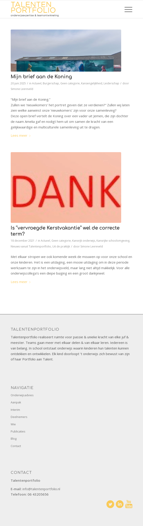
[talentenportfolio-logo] (59, 9)
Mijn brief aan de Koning (41, 76)
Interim (15, 410)
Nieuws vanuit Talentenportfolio (31, 246)
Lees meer (21, 135)
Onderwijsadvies (22, 395)
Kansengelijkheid (91, 83)
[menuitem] (126, 9)
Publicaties (18, 431)
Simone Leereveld (22, 89)
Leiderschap (111, 83)
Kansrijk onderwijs (83, 241)
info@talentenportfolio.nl (41, 489)
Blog (13, 439)
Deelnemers (19, 417)
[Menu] (126, 9)
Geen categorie (70, 83)
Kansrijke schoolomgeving (112, 241)
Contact (16, 446)
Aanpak (16, 402)
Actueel (36, 83)
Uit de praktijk (61, 246)
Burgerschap (51, 83)
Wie (13, 424)
